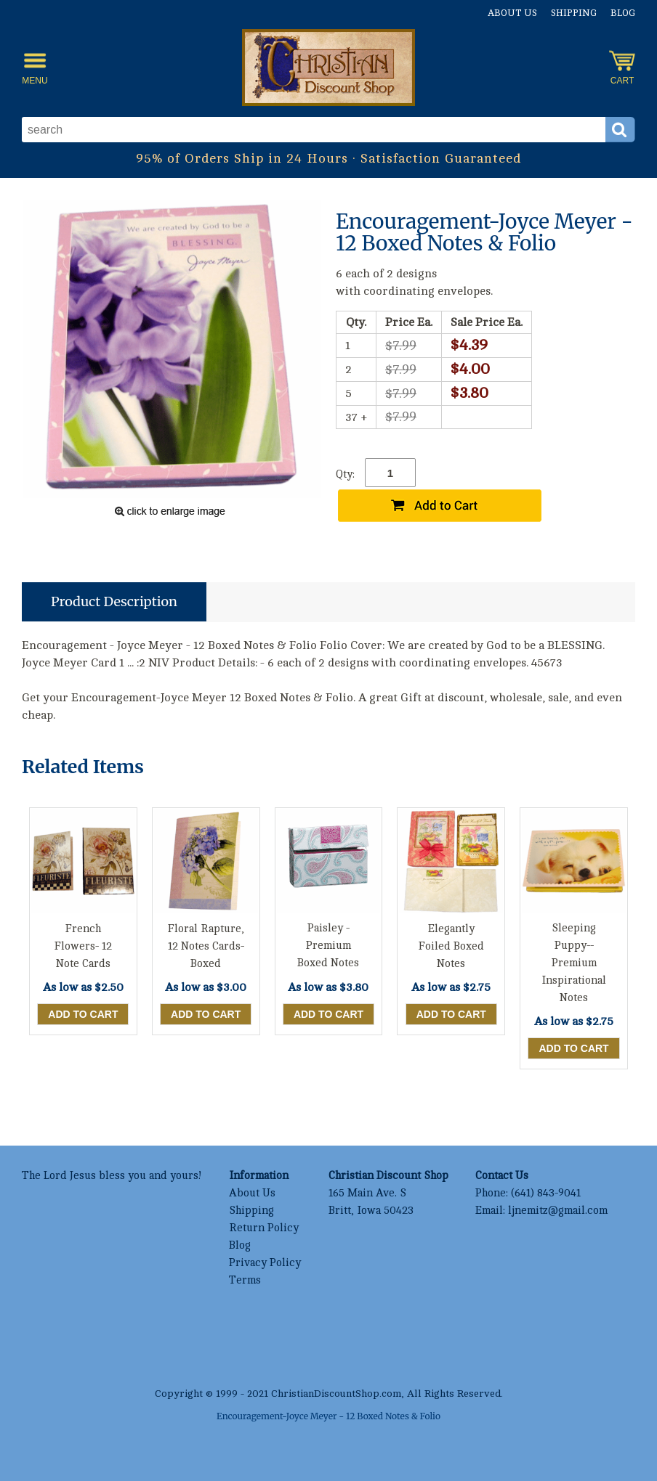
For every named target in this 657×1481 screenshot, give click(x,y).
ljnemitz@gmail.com (558, 1210)
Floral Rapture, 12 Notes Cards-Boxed (206, 946)
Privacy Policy (265, 1263)
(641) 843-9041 (546, 1193)
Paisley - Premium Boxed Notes (328, 945)
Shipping (574, 13)
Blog (622, 13)
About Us (512, 13)
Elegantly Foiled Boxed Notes (451, 946)
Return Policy (264, 1228)
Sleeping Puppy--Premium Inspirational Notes (573, 963)
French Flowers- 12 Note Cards (83, 946)
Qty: (345, 474)
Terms (245, 1280)
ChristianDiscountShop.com (336, 1393)
